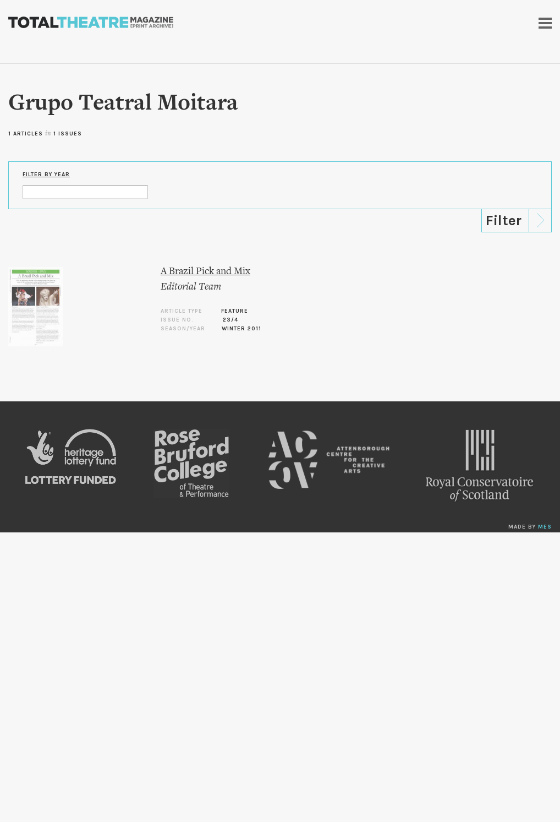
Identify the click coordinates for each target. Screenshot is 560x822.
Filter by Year (46, 174)
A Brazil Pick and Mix (205, 271)
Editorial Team (191, 287)
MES (545, 527)
